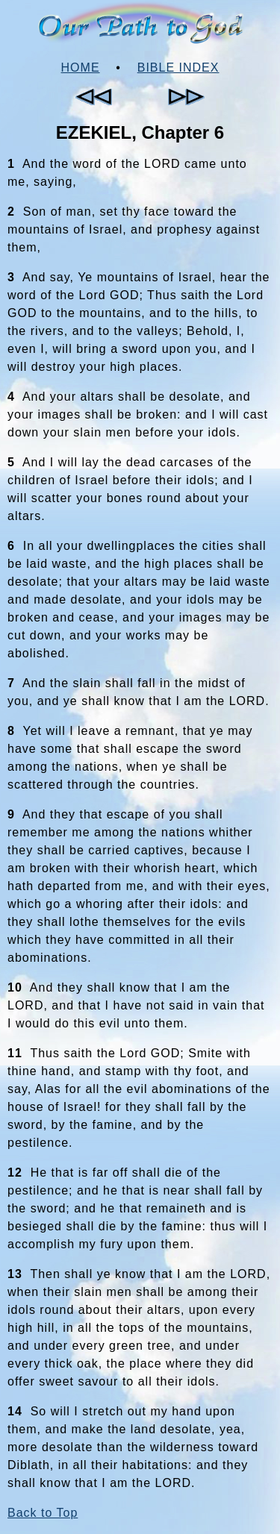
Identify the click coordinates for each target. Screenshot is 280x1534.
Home (80, 67)
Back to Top (42, 1512)
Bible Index (178, 67)
